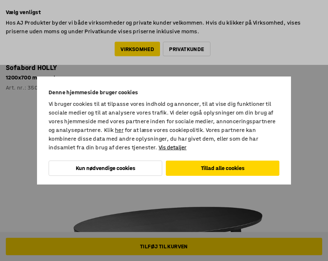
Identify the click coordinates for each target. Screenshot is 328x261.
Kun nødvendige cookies (105, 168)
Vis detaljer (172, 147)
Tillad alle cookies (223, 168)
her (119, 130)
